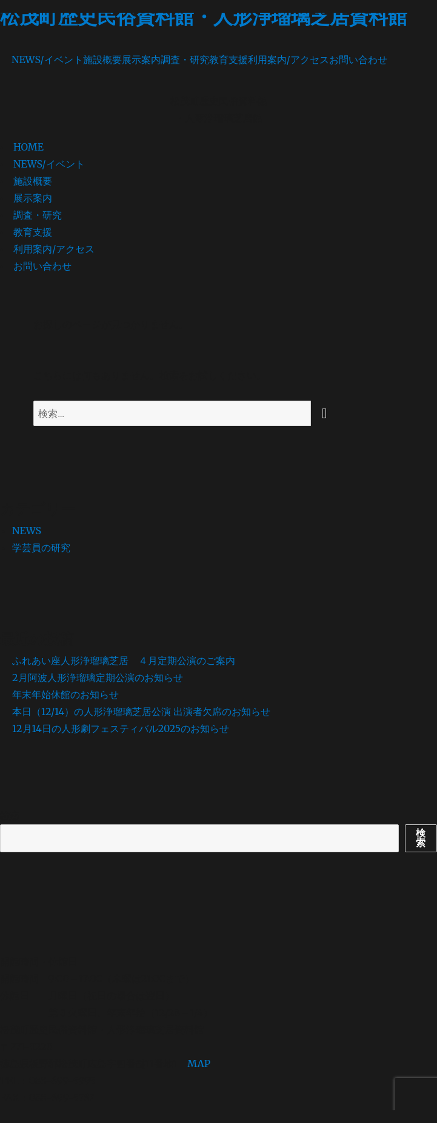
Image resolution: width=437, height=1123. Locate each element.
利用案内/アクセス (288, 59)
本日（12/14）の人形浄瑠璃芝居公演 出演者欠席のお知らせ (141, 711)
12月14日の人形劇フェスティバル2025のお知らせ (120, 728)
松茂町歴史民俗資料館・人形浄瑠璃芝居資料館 (203, 17)
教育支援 (228, 59)
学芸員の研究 (41, 547)
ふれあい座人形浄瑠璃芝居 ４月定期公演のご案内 (123, 660)
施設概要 (102, 59)
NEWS (26, 530)
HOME (28, 147)
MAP (198, 1063)
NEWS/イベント (47, 59)
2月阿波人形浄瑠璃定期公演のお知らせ (97, 677)
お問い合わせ (358, 59)
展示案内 (141, 59)
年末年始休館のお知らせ (65, 694)
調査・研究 (185, 59)
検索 (9, 816)
